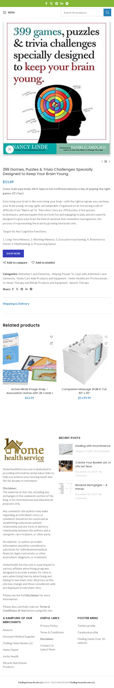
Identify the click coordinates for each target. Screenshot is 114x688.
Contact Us (47, 645)
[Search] (86, 12)
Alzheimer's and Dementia (34, 274)
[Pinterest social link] (56, 3)
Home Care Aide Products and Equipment (41, 278)
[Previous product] (102, 162)
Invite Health (11, 656)
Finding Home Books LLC (18, 643)
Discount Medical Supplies (19, 636)
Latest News (47, 649)
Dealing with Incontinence (93, 446)
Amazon (8, 630)
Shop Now (13, 253)
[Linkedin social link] (61, 3)
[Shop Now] (51, 343)
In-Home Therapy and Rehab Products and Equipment (35, 282)
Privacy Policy (49, 625)
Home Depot (10, 649)
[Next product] (109, 162)
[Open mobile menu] (9, 12)
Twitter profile (86, 625)
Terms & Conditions (52, 632)
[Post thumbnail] (66, 449)
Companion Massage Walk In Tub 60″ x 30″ (84, 391)
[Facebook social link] (46, 3)
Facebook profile (88, 632)
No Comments (102, 451)
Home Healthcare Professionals (87, 278)
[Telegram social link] (67, 3)
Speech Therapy (79, 282)
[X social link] (51, 3)
